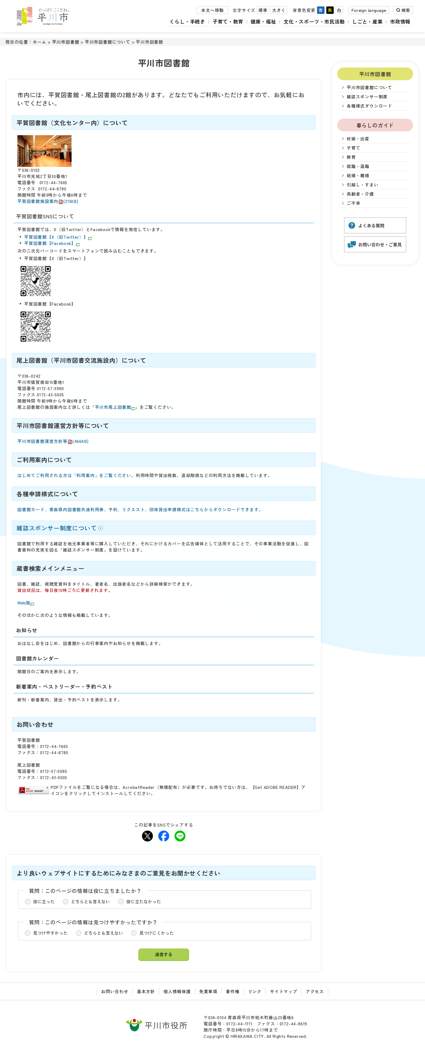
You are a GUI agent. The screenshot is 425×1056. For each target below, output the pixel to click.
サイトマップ (283, 991)
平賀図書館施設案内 (47, 201)
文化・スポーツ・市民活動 (312, 21)
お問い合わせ (114, 991)
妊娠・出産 (358, 138)
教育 (351, 157)
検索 (405, 10)
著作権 (232, 991)
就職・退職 (358, 166)
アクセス (315, 991)
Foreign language (369, 10)
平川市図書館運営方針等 (52, 441)
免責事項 (208, 991)
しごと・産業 (367, 21)
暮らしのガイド (375, 125)
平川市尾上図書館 (115, 407)
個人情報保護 (177, 991)
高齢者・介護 (360, 194)
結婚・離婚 (358, 175)
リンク (255, 991)
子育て (353, 148)
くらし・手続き (183, 21)
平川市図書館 (65, 42)
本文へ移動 (212, 10)
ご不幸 (353, 203)
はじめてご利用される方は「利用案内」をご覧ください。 (76, 475)
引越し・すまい (363, 185)
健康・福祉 (260, 21)
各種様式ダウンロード (369, 106)
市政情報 (400, 21)
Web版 (25, 603)
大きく (279, 10)
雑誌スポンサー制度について (57, 528)
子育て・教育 (224, 21)
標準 (263, 10)
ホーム (39, 42)
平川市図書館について (107, 42)
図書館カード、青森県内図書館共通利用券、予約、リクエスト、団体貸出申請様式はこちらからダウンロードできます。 (140, 509)
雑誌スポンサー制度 (367, 96)
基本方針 (146, 991)
